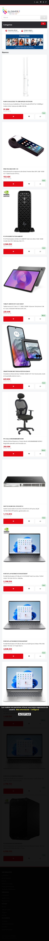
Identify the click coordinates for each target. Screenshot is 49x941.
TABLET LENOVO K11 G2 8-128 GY (13, 304)
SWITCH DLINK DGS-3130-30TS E (13, 506)
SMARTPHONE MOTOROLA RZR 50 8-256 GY (16, 371)
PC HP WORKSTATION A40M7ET (13, 236)
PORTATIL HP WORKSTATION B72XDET (15, 574)
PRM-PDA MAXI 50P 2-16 (10, 169)
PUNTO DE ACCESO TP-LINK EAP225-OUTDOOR (17, 101)
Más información (22, 710)
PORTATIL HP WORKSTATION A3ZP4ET (15, 641)
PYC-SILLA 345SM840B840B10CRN (13, 439)
